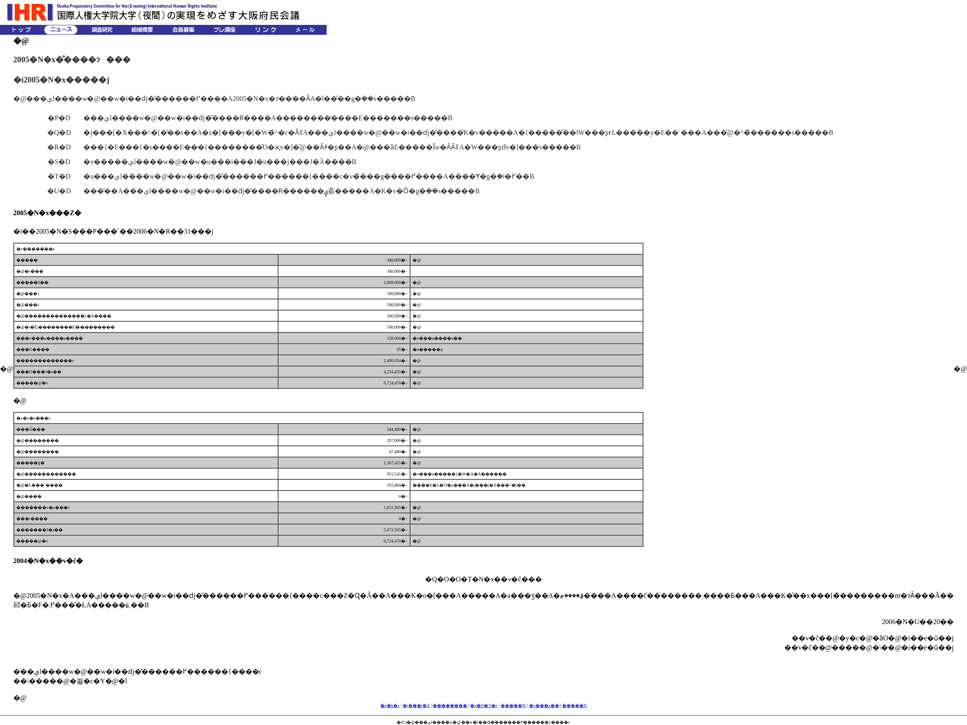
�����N (574, 705)
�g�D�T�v (483, 705)
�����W (513, 705)
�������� (450, 705)
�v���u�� (544, 705)
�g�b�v (390, 705)
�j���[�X (416, 705)
